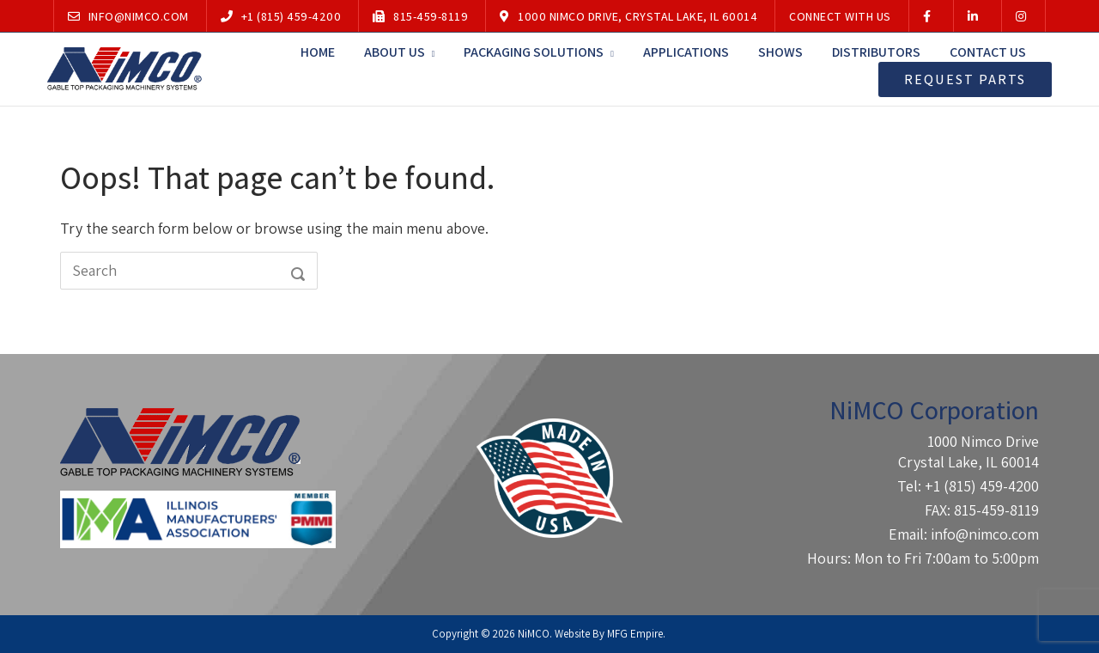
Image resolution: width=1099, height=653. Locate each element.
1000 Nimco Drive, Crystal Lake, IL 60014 (628, 16)
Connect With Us (840, 16)
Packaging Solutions (534, 52)
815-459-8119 (420, 16)
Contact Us (988, 52)
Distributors (876, 52)
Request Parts (965, 79)
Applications (686, 52)
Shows (780, 52)
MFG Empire (635, 633)
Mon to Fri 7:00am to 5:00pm (946, 558)
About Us (394, 52)
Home (318, 52)
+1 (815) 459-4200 (281, 16)
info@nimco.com (128, 16)
